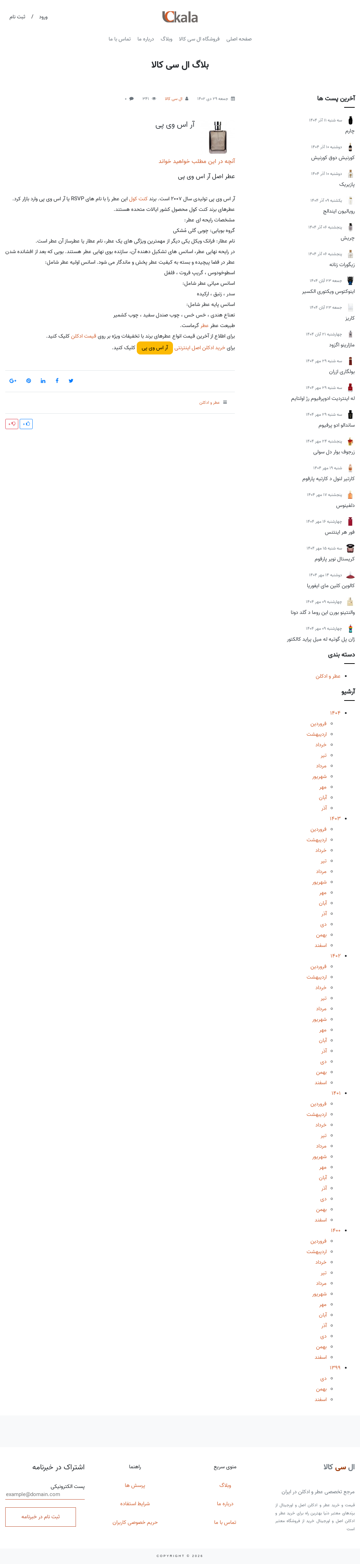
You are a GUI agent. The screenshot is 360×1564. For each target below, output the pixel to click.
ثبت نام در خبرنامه (40, 1517)
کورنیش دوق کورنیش (333, 157)
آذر (324, 808)
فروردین (318, 724)
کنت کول (138, 199)
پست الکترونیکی (45, 1491)
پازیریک (347, 184)
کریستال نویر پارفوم (335, 559)
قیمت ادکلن (83, 336)
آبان (323, 797)
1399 (335, 1368)
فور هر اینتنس (340, 532)
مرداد (321, 766)
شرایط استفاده (135, 1504)
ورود (43, 17)
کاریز (350, 318)
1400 (336, 1230)
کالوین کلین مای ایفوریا (331, 586)
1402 (335, 956)
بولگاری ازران (342, 372)
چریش (348, 238)
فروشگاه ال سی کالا (199, 39)
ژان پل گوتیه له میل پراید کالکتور (321, 639)
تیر (324, 755)
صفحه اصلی (239, 39)
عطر (204, 325)
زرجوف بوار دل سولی (334, 452)
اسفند (321, 945)
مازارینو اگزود (342, 345)
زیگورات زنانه (342, 264)
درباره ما (145, 39)
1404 (335, 713)
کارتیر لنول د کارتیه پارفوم (328, 479)
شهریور (319, 776)
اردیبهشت (317, 734)
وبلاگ (166, 39)
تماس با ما (120, 39)
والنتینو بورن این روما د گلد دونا (323, 612)
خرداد (321, 745)
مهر (323, 787)
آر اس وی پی (174, 124)
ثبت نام (17, 17)
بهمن (321, 935)
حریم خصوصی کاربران (135, 1522)
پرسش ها (135, 1485)
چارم (350, 131)
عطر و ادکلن (328, 676)
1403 (335, 819)
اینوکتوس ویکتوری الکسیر (328, 291)
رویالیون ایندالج (339, 211)
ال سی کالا (173, 98)
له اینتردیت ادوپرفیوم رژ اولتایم (323, 398)
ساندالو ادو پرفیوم (337, 425)
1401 (336, 1093)
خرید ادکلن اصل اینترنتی (199, 348)
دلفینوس (345, 505)
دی (323, 924)
